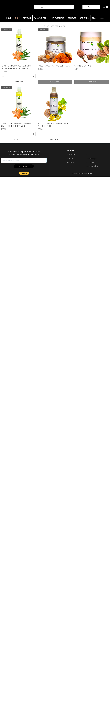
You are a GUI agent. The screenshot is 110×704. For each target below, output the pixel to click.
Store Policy (92, 166)
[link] (105, 7)
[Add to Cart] (18, 82)
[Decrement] (3, 76)
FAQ (88, 154)
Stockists (71, 154)
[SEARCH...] (53, 7)
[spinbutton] (18, 76)
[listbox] (91, 7)
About (70, 158)
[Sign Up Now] (24, 166)
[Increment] (33, 76)
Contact (71, 162)
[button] (91, 7)
